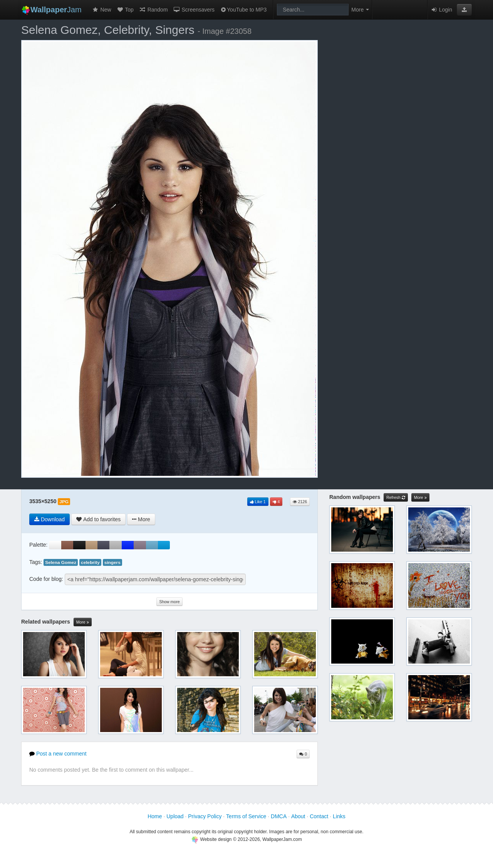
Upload (174, 816)
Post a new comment (58, 754)
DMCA (279, 816)
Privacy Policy (204, 816)
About (298, 816)
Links (339, 816)
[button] (464, 9)
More (82, 622)
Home (155, 816)
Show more (169, 601)
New (101, 10)
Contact (319, 816)
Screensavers (194, 10)
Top (125, 10)
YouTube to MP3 (243, 10)
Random (153, 10)
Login (441, 10)
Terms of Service (246, 816)
